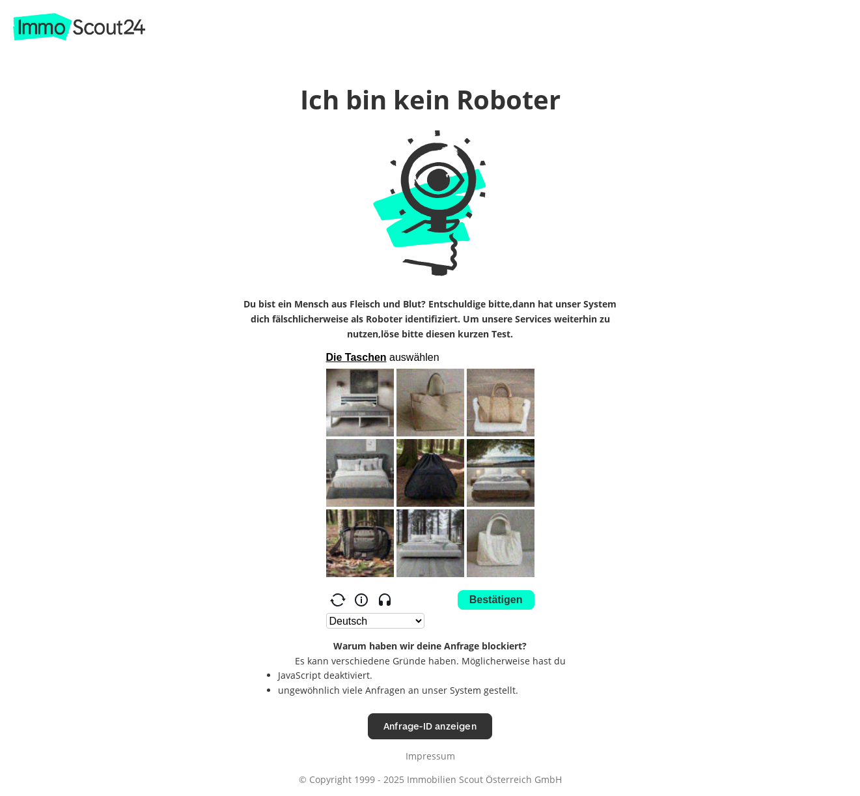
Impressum (430, 756)
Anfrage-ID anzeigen (430, 726)
